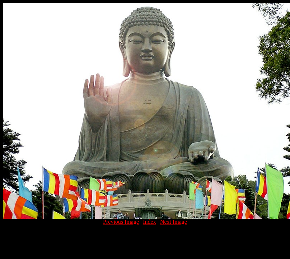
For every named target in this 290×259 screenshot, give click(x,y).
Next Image (173, 222)
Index (149, 222)
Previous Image (121, 222)
